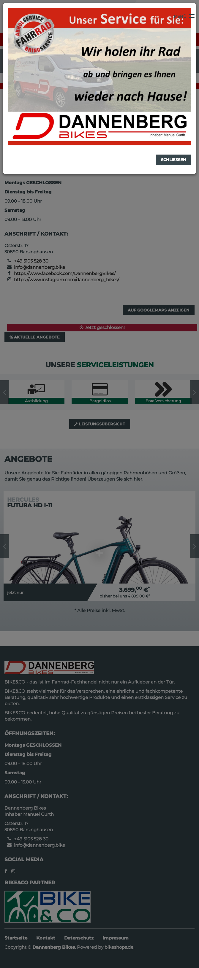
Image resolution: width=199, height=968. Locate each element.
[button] (184, 16)
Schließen (173, 159)
